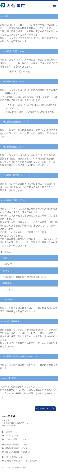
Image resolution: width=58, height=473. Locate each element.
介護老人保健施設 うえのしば (16, 452)
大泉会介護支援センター (13, 457)
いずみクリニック (10, 436)
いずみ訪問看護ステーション (15, 439)
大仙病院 (7, 432)
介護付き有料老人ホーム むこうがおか (19, 461)
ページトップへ (45, 408)
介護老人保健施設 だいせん (15, 445)
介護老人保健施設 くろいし (15, 448)
